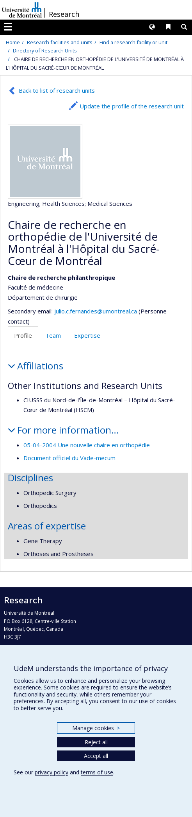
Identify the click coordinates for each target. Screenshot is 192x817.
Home (13, 42)
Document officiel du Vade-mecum (69, 458)
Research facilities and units (59, 42)
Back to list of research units (57, 90)
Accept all (96, 755)
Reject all (96, 742)
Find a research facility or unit (133, 42)
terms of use (97, 772)
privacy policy (51, 772)
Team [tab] (53, 335)
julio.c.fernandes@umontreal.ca (95, 311)
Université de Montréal (22, 10)
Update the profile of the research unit (132, 106)
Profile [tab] (23, 335)
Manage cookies (95, 728)
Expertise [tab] (87, 335)
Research (64, 14)
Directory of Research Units (45, 50)
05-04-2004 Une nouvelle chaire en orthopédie (86, 445)
